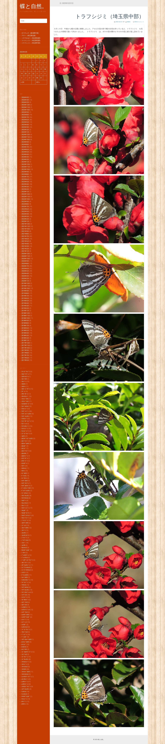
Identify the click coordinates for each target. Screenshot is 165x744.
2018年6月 (25, 328)
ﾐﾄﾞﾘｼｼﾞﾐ (24, 657)
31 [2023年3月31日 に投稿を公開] (41, 78)
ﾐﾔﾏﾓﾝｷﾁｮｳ (24, 674)
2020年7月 (25, 266)
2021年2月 (25, 249)
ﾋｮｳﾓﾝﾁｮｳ (24, 627)
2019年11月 (25, 286)
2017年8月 (25, 353)
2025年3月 (25, 127)
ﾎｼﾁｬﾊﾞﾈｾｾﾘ (25, 642)
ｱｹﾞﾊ (23, 391)
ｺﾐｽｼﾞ (23, 543)
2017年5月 (25, 360)
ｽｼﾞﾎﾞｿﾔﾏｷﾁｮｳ (26, 570)
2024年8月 (25, 144)
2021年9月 (25, 231)
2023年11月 (25, 167)
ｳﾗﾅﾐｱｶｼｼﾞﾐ (25, 426)
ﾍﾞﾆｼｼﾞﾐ (24, 634)
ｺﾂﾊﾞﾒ (23, 530)
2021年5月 (25, 241)
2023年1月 (25, 191)
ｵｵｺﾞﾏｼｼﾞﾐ (24, 441)
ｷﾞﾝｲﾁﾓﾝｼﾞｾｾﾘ (26, 488)
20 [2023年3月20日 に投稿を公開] (25, 73)
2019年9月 (25, 291)
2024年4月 (25, 154)
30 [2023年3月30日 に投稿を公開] (37, 78)
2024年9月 (25, 142)
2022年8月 (25, 204)
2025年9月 (25, 112)
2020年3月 (25, 276)
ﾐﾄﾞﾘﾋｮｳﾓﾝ (24, 659)
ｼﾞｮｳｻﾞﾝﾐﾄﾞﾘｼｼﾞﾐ (27, 560)
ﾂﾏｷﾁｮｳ (23, 585)
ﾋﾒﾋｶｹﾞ (23, 624)
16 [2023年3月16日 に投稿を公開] (37, 69)
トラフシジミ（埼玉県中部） (31, 43)
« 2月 (22, 82)
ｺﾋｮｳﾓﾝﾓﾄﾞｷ (25, 535)
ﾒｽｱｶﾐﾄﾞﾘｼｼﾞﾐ (26, 686)
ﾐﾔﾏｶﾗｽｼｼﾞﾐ (25, 662)
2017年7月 (25, 355)
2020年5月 (25, 271)
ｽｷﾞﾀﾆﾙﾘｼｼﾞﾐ (25, 565)
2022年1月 (25, 221)
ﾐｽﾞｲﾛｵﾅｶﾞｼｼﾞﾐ (26, 652)
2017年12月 (25, 343)
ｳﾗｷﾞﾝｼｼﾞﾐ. (25, 411)
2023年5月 (25, 182)
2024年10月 (25, 139)
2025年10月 (25, 110)
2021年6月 (25, 239)
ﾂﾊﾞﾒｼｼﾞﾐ (24, 582)
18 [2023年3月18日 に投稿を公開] (45, 69)
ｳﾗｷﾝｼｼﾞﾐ (24, 409)
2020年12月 (25, 253)
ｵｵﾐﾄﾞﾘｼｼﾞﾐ (25, 451)
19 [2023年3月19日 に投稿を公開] (22, 73)
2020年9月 (25, 261)
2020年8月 (25, 263)
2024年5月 (25, 152)
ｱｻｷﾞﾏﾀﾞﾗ (24, 394)
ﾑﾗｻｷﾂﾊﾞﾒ (24, 684)
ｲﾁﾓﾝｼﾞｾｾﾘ (24, 399)
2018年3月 (25, 335)
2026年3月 (25, 100)
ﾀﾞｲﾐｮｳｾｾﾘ (24, 575)
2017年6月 (25, 358)
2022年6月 (25, 209)
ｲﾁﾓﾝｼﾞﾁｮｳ (24, 401)
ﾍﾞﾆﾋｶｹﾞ (24, 637)
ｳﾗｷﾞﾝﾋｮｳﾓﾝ (25, 416)
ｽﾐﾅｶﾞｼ (23, 572)
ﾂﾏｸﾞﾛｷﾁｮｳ (24, 587)
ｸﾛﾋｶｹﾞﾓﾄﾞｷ (25, 513)
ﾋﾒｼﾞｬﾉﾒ (24, 622)
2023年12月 (25, 164)
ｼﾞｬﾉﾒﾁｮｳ (24, 557)
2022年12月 (25, 194)
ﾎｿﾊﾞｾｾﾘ (24, 649)
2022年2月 (25, 219)
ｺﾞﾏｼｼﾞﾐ (24, 538)
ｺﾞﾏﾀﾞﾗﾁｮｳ (24, 540)
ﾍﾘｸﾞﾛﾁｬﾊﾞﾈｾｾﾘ (26, 639)
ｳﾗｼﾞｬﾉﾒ (24, 424)
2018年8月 (25, 323)
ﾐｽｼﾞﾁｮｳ (24, 654)
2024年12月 (25, 134)
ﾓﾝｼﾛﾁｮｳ (24, 694)
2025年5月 (25, 122)
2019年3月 (25, 306)
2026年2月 (25, 102)
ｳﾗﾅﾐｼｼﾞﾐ (24, 428)
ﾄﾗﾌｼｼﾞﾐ (24, 597)
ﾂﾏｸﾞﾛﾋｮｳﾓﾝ (25, 590)
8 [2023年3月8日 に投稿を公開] (32, 65)
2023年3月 (25, 187)
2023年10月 (25, 169)
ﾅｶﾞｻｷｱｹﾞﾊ (24, 600)
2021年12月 (25, 224)
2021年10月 (25, 229)
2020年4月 (25, 273)
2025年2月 (25, 130)
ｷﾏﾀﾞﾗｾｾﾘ (24, 481)
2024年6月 (25, 149)
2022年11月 (25, 196)
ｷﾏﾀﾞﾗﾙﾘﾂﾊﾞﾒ (25, 486)
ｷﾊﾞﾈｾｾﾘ (24, 473)
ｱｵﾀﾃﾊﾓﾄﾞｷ (24, 376)
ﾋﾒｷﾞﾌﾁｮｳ (24, 612)
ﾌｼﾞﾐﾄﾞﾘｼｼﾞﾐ (25, 629)
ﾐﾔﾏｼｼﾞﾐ (24, 664)
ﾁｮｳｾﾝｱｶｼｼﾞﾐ (25, 580)
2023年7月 (25, 177)
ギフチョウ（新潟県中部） (30, 33)
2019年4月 (25, 303)
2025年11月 (25, 107)
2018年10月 (25, 318)
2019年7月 (25, 296)
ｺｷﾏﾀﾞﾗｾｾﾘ (24, 523)
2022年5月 (25, 211)
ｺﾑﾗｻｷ (23, 545)
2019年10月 (25, 288)
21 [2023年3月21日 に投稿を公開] (29, 73)
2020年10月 (25, 258)
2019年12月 (25, 283)
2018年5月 (25, 330)
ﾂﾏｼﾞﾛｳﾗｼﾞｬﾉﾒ (26, 592)
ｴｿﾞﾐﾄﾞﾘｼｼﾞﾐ (25, 433)
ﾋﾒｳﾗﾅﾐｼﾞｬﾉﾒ (25, 610)
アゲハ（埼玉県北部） (29, 35)
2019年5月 (25, 301)
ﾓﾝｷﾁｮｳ (23, 691)
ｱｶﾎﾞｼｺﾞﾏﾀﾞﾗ (25, 389)
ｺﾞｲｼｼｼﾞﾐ (24, 520)
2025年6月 (25, 120)
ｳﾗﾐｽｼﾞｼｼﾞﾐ (25, 431)
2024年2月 (25, 159)
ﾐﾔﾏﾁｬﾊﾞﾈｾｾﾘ (25, 672)
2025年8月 (25, 115)
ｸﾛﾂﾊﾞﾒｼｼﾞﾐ (25, 508)
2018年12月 (25, 313)
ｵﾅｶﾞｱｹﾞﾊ (24, 458)
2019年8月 (25, 293)
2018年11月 (25, 316)
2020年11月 (25, 256)
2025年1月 (25, 132)
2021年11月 (25, 226)
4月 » (38, 82)
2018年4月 (25, 333)
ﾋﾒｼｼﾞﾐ (23, 619)
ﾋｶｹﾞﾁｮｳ (24, 605)
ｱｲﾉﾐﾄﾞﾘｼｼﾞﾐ (25, 371)
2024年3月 (25, 157)
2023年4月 (25, 184)
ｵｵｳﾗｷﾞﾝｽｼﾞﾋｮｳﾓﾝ (27, 438)
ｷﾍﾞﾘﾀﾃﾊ (24, 478)
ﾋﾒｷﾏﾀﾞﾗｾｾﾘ (25, 615)
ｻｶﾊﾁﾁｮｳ (24, 548)
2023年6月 (25, 179)
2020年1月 (25, 281)
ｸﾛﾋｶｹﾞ (23, 510)
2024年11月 (25, 137)
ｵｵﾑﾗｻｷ (23, 453)
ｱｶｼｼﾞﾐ (23, 381)
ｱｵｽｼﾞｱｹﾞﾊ (24, 374)
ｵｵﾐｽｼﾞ (23, 448)
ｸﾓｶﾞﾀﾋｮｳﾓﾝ (25, 496)
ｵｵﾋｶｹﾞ (23, 446)
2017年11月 (25, 345)
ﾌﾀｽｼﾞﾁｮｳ (24, 632)
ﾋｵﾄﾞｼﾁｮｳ (24, 602)
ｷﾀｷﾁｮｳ (23, 468)
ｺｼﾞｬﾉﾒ (23, 525)
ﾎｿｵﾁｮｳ (23, 647)
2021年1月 (25, 251)
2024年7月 (25, 147)
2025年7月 (25, 117)
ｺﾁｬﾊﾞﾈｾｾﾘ (24, 528)
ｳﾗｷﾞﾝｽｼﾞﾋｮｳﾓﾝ (26, 414)
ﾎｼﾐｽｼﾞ (23, 644)
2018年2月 (25, 338)
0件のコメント (139, 22)
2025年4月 (25, 124)
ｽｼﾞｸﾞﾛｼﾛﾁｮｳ (25, 567)
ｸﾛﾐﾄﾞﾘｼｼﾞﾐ (25, 518)
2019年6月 (25, 298)
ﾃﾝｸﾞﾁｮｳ (24, 595)
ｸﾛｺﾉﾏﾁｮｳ (24, 503)
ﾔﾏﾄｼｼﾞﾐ (24, 699)
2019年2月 (25, 308)
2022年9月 (25, 201)
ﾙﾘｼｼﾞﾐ (23, 701)
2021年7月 (25, 236)
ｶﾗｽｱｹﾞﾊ (24, 463)
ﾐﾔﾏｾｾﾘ (23, 669)
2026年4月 (25, 97)
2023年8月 (25, 174)
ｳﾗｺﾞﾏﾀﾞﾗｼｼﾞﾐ (26, 421)
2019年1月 (25, 310)
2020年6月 (25, 268)
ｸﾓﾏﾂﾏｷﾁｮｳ (24, 498)
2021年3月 (25, 246)
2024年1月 (25, 162)
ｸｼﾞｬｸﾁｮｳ (24, 493)
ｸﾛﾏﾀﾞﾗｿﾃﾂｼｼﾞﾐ (26, 515)
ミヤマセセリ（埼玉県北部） (31, 38)
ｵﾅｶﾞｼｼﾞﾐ (24, 461)
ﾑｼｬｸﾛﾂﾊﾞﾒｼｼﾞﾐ (26, 676)
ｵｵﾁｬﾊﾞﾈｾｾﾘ (25, 443)
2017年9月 (25, 350)
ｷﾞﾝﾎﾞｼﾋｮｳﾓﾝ (25, 490)
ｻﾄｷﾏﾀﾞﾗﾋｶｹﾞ (25, 550)
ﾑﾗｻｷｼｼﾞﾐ (24, 682)
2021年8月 (25, 234)
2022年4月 (25, 214)
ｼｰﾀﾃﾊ (23, 553)
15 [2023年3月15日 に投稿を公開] (33, 69)
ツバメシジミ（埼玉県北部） (31, 40)
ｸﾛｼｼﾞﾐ (23, 505)
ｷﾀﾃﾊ (23, 471)
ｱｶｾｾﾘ (23, 384)
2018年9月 (25, 320)
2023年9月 (25, 172)
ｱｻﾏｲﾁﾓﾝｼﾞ (24, 396)
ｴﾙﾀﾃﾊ (23, 436)
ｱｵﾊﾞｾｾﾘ (24, 379)
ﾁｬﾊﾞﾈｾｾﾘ (24, 577)
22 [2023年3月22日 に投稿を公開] (33, 73)
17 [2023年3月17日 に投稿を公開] (41, 69)
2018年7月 (25, 325)
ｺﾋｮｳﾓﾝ (23, 533)
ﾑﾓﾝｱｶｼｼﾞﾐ (24, 679)
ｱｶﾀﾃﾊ (23, 386)
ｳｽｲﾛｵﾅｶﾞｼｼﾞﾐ (26, 404)
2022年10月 (25, 199)
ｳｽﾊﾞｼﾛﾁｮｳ (24, 406)
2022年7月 (25, 206)
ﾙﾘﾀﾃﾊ (23, 704)
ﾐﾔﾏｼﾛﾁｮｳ (24, 667)
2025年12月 (25, 105)
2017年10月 (25, 348)
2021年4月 (25, 244)
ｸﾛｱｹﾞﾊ (23, 500)
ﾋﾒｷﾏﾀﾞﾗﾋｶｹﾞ (25, 617)
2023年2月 (25, 189)
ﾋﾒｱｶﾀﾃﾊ (24, 607)
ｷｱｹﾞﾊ (23, 466)
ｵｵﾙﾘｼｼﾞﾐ (24, 456)
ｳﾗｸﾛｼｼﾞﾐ (24, 419)
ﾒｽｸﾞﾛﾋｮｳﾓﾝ (25, 689)
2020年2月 (25, 278)
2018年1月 (25, 340)
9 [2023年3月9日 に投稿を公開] (36, 65)
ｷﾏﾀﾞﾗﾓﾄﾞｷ (24, 483)
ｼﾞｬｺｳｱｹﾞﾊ (24, 555)
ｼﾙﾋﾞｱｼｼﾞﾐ (24, 562)
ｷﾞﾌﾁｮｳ (23, 476)
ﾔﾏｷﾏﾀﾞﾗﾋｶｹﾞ (25, 696)
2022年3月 (25, 216)
